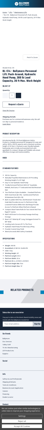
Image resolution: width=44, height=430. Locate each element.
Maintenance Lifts (20, 12)
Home (5, 12)
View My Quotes (8, 111)
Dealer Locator (8, 397)
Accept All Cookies (22, 426)
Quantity (6, 90)
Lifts (10, 12)
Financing (6, 394)
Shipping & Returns (9, 382)
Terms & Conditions (9, 385)
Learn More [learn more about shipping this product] (7, 124)
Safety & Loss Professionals (12, 379)
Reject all (22, 421)
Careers (5, 391)
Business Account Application (13, 388)
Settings (22, 416)
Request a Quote (16, 104)
